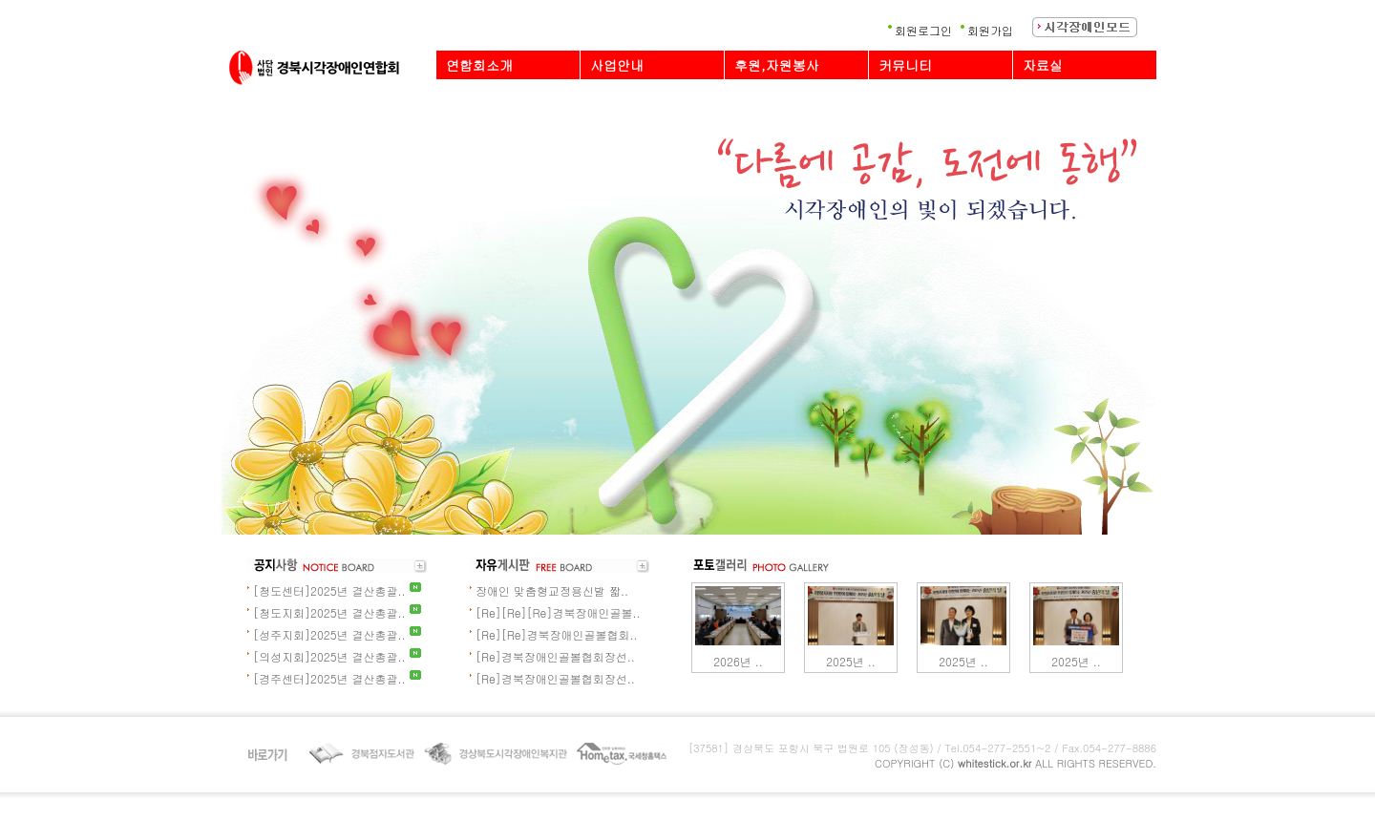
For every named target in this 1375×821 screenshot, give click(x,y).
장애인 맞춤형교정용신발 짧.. (552, 590)
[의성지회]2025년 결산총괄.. (329, 656)
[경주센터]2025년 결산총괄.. (329, 678)
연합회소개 (479, 64)
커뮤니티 (905, 64)
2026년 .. (738, 661)
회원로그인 (923, 30)
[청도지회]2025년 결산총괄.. (329, 612)
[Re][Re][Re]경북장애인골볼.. (558, 612)
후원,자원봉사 (776, 64)
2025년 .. (851, 661)
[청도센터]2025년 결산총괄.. (329, 590)
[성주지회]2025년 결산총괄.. (329, 634)
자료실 (1043, 64)
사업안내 (617, 64)
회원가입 (990, 30)
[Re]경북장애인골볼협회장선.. (555, 656)
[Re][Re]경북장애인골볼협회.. (557, 634)
